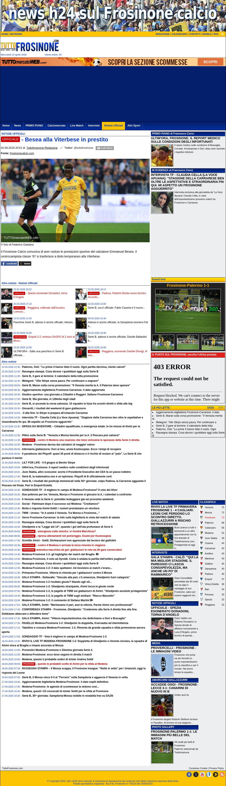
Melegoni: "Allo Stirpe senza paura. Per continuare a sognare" (60, 380)
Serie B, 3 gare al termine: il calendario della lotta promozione (60, 376)
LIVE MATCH (160, 502)
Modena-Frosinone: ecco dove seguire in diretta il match (57, 654)
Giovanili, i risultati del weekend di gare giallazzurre (54, 408)
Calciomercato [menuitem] (56, 125)
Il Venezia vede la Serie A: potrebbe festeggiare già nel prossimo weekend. (68, 499)
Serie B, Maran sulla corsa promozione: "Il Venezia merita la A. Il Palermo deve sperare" (76, 385)
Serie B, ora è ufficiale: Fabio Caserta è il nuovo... (116, 307)
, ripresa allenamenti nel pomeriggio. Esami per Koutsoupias (66, 535)
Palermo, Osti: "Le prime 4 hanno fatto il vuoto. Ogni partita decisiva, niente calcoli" (74, 366)
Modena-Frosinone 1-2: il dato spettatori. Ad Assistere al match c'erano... (67, 568)
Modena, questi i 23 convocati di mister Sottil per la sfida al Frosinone (65, 691)
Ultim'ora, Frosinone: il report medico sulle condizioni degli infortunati (65, 467)
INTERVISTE (159, 552)
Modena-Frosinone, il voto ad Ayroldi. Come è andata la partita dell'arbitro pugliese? (74, 558)
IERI (220, 407)
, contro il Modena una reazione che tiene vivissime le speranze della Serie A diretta (80, 440)
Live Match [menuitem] (77, 125)
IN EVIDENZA (160, 170)
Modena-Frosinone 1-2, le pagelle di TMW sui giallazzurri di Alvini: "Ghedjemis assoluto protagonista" (85, 591)
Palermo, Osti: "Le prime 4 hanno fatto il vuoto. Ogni (186, 429)
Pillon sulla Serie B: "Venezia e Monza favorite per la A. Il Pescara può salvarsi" (71, 435)
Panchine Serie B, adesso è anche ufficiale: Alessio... (44, 322)
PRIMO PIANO (161, 133)
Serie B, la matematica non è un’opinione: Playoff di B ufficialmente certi (67, 476)
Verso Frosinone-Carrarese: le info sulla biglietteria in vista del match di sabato (71, 517)
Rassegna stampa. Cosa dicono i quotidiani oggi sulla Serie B (60, 371)
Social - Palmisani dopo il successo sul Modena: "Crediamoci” (60, 503)
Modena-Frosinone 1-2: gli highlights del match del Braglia (58, 554)
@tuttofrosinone (83, 147)
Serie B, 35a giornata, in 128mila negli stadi (48, 399)
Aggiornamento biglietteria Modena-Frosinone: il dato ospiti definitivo (65, 681)
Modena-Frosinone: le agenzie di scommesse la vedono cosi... (60, 686)
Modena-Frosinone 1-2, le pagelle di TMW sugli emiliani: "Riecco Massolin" (68, 595)
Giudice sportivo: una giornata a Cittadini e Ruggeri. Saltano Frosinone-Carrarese (72, 394)
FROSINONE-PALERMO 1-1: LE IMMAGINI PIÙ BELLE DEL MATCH (174, 735)
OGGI (210, 407)
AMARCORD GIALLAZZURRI (169, 679)
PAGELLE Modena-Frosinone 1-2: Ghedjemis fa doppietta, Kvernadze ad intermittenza (75, 623)
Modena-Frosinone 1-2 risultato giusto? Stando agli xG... (57, 581)
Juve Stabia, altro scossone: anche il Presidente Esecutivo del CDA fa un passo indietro (76, 471)
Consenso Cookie (198, 768)
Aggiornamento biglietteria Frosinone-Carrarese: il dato (187, 412)
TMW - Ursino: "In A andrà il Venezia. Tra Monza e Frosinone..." (61, 512)
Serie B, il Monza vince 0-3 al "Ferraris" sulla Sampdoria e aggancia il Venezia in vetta (75, 677)
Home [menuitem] (6, 125)
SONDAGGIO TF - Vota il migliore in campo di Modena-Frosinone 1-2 (64, 636)
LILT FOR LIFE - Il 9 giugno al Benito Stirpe (48, 462)
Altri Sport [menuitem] (133, 125)
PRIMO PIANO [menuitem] (34, 125)
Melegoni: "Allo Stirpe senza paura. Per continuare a (186, 422)
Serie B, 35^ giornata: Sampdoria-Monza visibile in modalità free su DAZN (67, 695)
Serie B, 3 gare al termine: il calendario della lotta (184, 425)
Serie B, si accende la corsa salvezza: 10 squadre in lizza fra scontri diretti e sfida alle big (77, 403)
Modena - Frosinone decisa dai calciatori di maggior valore (58, 444)
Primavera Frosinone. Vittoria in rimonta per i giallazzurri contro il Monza (67, 572)
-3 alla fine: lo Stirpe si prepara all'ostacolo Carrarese (55, 412)
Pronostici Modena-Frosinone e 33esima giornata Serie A (57, 650)
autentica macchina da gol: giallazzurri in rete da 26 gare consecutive (72, 549)
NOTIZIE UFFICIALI (164, 603)
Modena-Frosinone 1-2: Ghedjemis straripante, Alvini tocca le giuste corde (68, 586)
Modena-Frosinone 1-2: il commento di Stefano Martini (55, 600)
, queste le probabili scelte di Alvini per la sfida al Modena (65, 663)
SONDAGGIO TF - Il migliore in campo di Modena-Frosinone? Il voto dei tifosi (69, 489)
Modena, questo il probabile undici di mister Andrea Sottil (57, 659)
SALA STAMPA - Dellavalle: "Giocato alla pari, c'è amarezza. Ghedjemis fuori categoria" (76, 577)
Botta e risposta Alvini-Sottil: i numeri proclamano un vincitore (61, 508)
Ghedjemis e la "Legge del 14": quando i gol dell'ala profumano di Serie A (67, 526)
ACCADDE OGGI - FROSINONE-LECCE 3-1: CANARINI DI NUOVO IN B (174, 688)
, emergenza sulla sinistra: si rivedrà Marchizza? (59, 531)
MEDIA (156, 643)
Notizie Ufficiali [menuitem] (113, 125)
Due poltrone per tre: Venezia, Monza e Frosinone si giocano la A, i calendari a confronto (76, 494)
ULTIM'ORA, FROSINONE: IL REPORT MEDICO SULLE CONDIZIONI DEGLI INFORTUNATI (185, 139)
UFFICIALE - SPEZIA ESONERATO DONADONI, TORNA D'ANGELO (170, 611)
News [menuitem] (17, 125)
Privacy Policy (216, 768)
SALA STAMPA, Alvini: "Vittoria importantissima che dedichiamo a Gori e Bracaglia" (74, 618)
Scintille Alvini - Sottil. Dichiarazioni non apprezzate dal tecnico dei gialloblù (69, 540)
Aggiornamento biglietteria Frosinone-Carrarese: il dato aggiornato (63, 389)
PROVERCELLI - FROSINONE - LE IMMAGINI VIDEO (173, 649)
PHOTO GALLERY (163, 727)
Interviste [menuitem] (94, 125)
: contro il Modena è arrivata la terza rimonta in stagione (63, 545)
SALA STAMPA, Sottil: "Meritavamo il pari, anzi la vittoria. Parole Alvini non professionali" (77, 604)
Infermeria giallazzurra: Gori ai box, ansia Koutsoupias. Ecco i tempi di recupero (71, 449)
